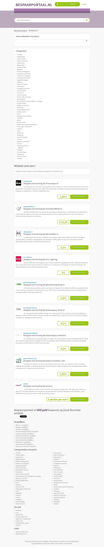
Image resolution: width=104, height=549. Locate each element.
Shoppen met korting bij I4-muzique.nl (40, 183)
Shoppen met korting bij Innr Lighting (40, 259)
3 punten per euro (58, 399)
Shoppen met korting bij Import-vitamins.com (44, 360)
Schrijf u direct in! (67, 4)
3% (63, 272)
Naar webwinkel (79, 197)
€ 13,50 (63, 222)
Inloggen (84, 4)
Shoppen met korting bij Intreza (37, 386)
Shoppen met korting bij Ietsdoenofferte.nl (42, 208)
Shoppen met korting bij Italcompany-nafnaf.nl (44, 335)
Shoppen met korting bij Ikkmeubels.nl (40, 234)
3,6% (63, 298)
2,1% (63, 247)
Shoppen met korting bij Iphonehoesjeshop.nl (44, 284)
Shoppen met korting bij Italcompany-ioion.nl (44, 310)
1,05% (63, 196)
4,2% (63, 323)
